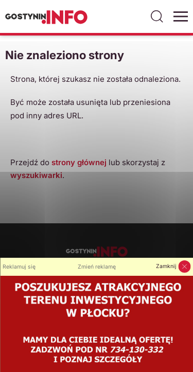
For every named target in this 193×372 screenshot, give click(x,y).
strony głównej (79, 162)
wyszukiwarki (36, 175)
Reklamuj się (19, 266)
